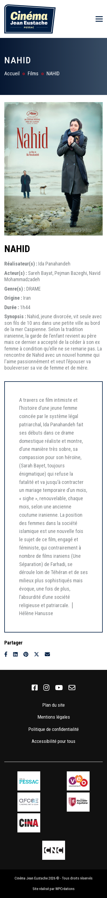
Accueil (12, 73)
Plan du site (53, 705)
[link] (35, 688)
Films (33, 73)
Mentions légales (53, 717)
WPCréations (64, 889)
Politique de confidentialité (53, 729)
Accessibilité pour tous (53, 741)
